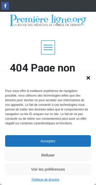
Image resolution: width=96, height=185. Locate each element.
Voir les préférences (48, 169)
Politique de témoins (45, 179)
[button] (88, 77)
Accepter (48, 141)
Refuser (48, 155)
